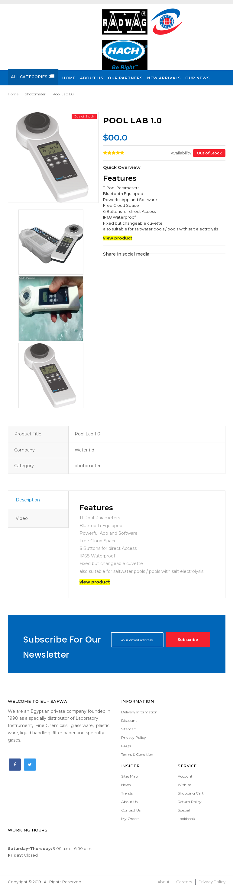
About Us (129, 801)
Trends (127, 793)
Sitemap (128, 729)
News (126, 784)
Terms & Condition (137, 754)
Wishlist (184, 784)
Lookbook (186, 818)
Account (185, 776)
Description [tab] (28, 500)
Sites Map (129, 776)
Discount (129, 720)
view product (117, 238)
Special (184, 810)
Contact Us (131, 810)
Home (13, 94)
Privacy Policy (133, 737)
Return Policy (190, 801)
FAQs (126, 746)
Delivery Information (139, 712)
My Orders (130, 818)
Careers (184, 881)
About (163, 881)
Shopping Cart (191, 793)
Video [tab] (22, 518)
